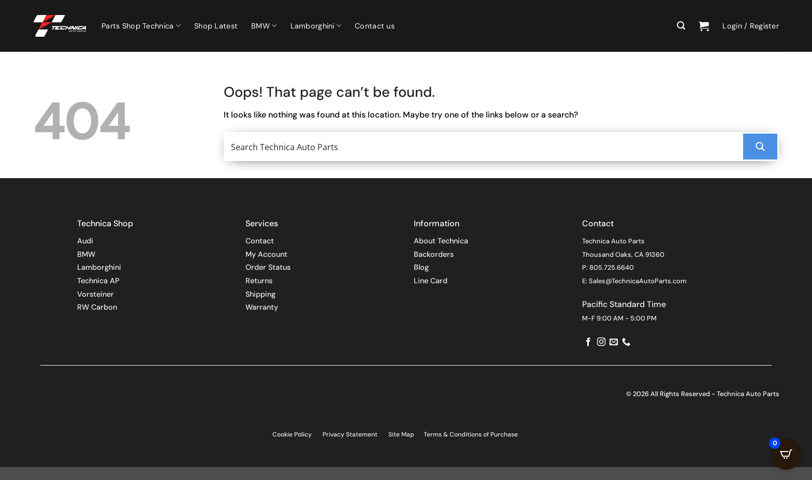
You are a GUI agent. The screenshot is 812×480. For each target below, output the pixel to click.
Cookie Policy (292, 434)
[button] (681, 26)
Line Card (430, 280)
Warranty (261, 307)
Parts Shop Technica (141, 26)
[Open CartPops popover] (786, 454)
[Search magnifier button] (760, 146)
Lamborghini (316, 26)
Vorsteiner (95, 294)
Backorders (434, 254)
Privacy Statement (350, 434)
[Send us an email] (614, 342)
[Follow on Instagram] (601, 342)
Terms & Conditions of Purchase (471, 434)
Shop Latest (216, 26)
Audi (85, 240)
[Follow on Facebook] (588, 342)
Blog (421, 267)
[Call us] (626, 342)
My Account (266, 254)
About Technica (441, 240)
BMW (264, 26)
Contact (259, 240)
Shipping (260, 294)
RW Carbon (97, 307)
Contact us (375, 26)
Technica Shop (105, 223)
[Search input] (485, 146)
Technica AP (98, 280)
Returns (258, 280)
